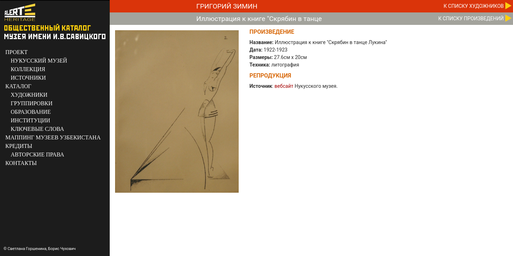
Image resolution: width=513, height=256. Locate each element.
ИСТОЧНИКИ (28, 78)
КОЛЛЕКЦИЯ (28, 69)
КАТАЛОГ (18, 86)
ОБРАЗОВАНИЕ (31, 112)
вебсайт (284, 86)
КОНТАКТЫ (21, 163)
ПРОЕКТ (16, 52)
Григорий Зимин (226, 6)
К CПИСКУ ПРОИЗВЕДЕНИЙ (471, 18)
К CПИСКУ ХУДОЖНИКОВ (474, 6)
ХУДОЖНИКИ (29, 95)
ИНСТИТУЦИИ (30, 120)
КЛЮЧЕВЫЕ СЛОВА (37, 129)
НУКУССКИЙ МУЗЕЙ (39, 61)
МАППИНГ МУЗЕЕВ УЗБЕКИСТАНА (52, 137)
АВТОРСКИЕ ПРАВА (37, 154)
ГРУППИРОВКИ (31, 103)
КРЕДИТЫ (18, 146)
